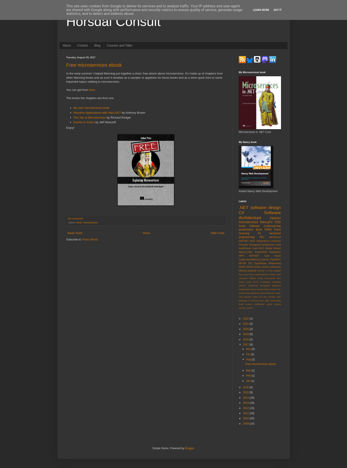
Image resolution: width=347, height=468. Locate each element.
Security (247, 297)
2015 (246, 392)
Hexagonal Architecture (261, 244)
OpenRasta (260, 263)
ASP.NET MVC (247, 241)
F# (259, 233)
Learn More (261, 10)
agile (267, 300)
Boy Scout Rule (246, 274)
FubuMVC (275, 259)
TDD (277, 222)
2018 (246, 339)
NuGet (260, 289)
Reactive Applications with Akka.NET (97, 112)
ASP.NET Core (259, 255)
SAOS (242, 266)
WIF (279, 297)
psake (269, 304)
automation (275, 300)
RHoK (274, 289)
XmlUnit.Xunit (257, 300)
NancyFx (266, 222)
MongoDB (265, 285)
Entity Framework (266, 278)
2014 (246, 397)
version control (246, 308)
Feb (248, 375)
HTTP (256, 282)
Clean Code (275, 274)
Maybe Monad (273, 248)
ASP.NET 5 (262, 270)
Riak (263, 293)
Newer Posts (74, 233)
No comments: (75, 218)
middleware (259, 304)
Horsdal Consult (113, 21)
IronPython (265, 282)
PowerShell (261, 252)
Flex (279, 278)
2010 (246, 418)
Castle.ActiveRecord (249, 259)
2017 (246, 344)
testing (278, 304)
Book (79, 222)
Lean (255, 248)
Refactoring (275, 263)
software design (265, 207)
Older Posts (217, 233)
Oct (248, 354)
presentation (246, 229)
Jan (248, 380)
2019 (246, 334)
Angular (277, 270)
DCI (262, 237)
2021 (246, 323)
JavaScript (253, 285)
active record (261, 266)
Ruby (268, 293)
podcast (252, 270)
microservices (90, 222)
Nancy (253, 289)
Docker (265, 259)
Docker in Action (83, 122)
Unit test (263, 297)
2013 (246, 402)
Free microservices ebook (94, 65)
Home (146, 233)
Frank (241, 282)
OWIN (268, 229)
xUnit (278, 244)
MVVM (242, 263)
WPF (241, 255)
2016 (246, 387)
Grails (248, 282)
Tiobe (255, 297)
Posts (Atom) (90, 239)
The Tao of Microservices (89, 117)
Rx (273, 293)
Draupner (243, 278)
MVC (261, 248)
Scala (242, 226)
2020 (246, 329)
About (67, 45)
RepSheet (255, 293)
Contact (82, 45)
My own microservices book (91, 107)
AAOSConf (275, 237)
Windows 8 (244, 300)
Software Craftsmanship (265, 226)
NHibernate (244, 289)
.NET (244, 207)
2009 (246, 423)
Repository (275, 252)
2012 (246, 408)
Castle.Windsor (261, 274)
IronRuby (276, 282)
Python (267, 289)
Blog (97, 45)
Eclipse (252, 278)
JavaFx (242, 285)
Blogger (189, 448)
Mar (248, 370)
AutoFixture (245, 248)
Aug (249, 359)
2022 (246, 318)
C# (241, 212)
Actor (270, 270)
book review (245, 304)
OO (250, 263)
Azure (278, 255)
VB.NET (272, 297)
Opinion (275, 218)
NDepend (276, 285)
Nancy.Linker (246, 252)
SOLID (249, 266)
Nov (249, 349)
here (92, 90)
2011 (246, 413)
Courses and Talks (119, 45)
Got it (278, 10)
